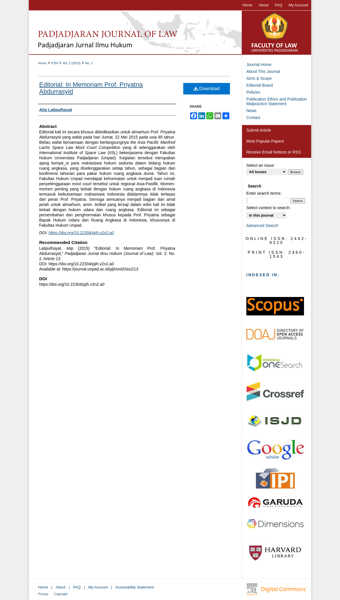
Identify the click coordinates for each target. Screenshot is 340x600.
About (60, 587)
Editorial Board (259, 85)
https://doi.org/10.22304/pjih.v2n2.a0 (81, 232)
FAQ (77, 587)
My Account (98, 587)
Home (42, 63)
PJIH (54, 63)
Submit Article (258, 130)
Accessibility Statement (134, 587)
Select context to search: (268, 207)
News (251, 110)
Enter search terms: (264, 193)
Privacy (43, 594)
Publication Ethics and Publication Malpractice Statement (276, 101)
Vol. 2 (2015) (71, 63)
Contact (253, 117)
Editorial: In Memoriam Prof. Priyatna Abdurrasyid (91, 88)
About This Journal (263, 71)
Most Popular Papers (265, 141)
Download (207, 88)
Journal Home (258, 64)
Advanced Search (262, 225)
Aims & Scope (259, 78)
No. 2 (88, 63)
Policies (253, 92)
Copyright (61, 594)
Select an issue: (260, 165)
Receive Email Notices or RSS (273, 152)
